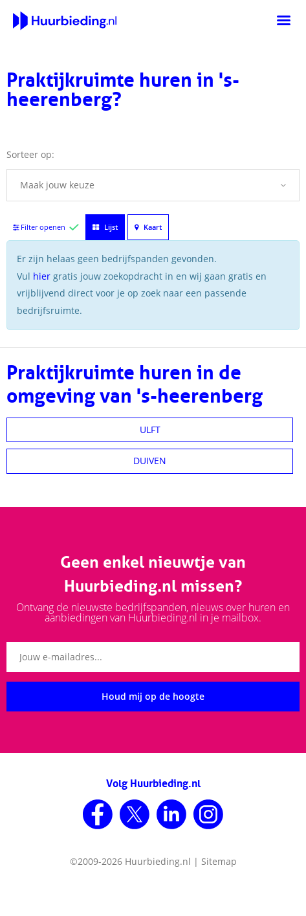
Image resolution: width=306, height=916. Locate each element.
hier (41, 276)
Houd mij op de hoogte (153, 696)
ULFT (150, 429)
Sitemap (219, 861)
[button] (153, 185)
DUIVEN (149, 460)
